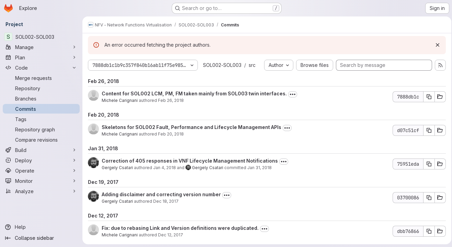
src (252, 65)
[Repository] (41, 88)
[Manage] (41, 47)
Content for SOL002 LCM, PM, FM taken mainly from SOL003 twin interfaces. (194, 93)
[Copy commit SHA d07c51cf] (426, 130)
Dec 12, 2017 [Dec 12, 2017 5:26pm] (170, 234)
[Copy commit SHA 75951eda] (426, 163)
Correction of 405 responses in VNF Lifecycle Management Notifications (190, 161)
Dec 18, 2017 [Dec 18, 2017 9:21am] (166, 201)
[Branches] (41, 98)
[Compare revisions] (41, 139)
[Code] (41, 67)
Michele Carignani (120, 100)
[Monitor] (41, 181)
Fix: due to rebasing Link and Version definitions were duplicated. (180, 228)
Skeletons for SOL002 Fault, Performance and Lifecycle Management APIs (191, 127)
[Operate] (41, 170)
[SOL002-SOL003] (41, 37)
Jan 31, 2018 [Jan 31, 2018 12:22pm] (259, 167)
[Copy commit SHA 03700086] (426, 197)
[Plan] (41, 57)
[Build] (41, 150)
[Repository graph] (41, 129)
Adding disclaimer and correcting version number (161, 194)
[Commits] (41, 109)
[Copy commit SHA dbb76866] (426, 231)
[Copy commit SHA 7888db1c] (426, 96)
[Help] (41, 227)
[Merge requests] (41, 78)
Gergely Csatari (117, 167)
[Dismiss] (435, 45)
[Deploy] (41, 160)
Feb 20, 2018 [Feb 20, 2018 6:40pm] (171, 134)
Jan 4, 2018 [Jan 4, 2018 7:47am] (164, 167)
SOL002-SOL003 (222, 65)
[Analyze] (41, 191)
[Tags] (41, 119)
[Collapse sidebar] (41, 238)
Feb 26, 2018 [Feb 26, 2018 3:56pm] (171, 100)
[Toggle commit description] (292, 94)
